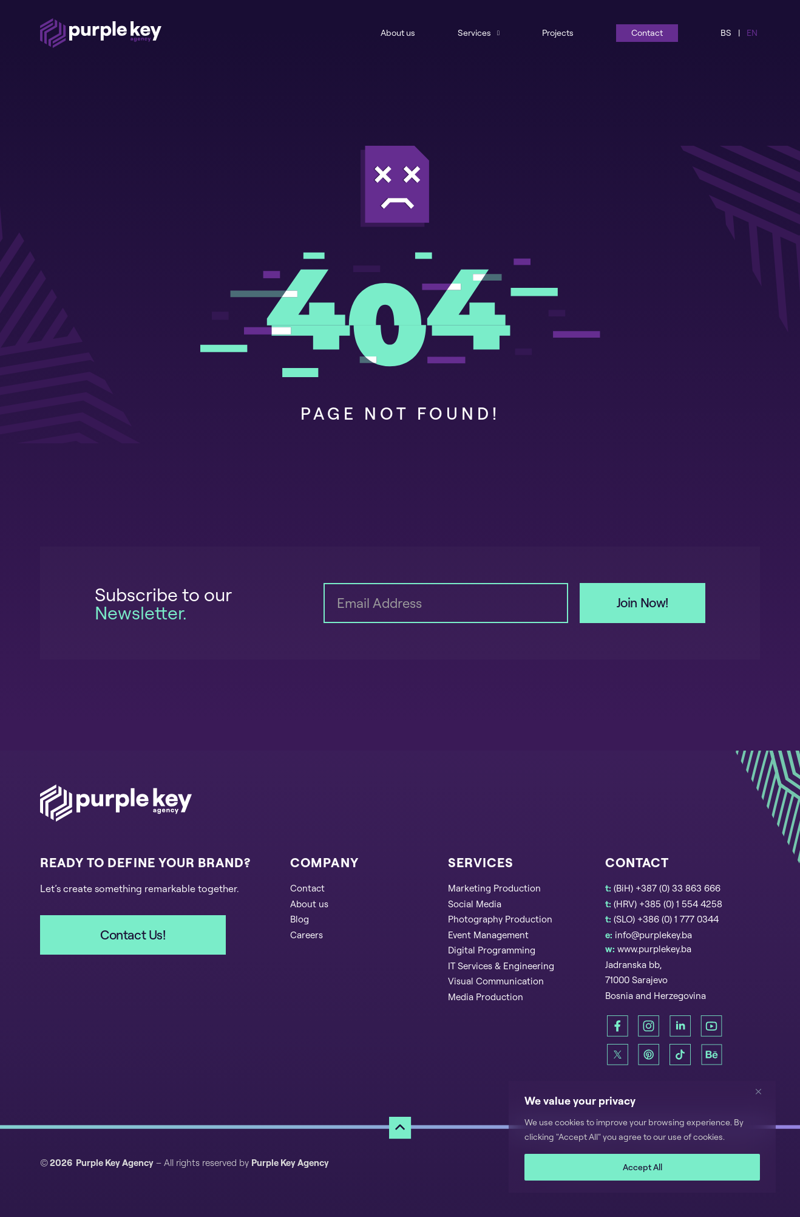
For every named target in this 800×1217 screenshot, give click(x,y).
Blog (299, 919)
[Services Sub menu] (498, 32)
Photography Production (500, 919)
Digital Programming (491, 950)
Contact (647, 32)
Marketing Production (494, 888)
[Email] (446, 603)
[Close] (763, 1091)
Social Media (474, 904)
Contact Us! (132, 935)
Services (474, 32)
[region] (642, 1137)
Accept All (642, 1167)
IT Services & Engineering (501, 966)
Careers (306, 935)
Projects (558, 32)
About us (398, 32)
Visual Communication (496, 981)
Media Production (485, 997)
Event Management (488, 935)
